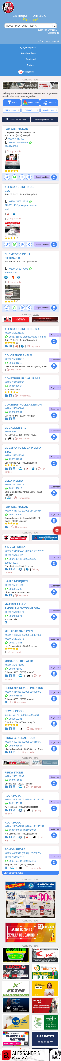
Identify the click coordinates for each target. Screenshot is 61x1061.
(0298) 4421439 (13, 742)
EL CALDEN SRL (15, 427)
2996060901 (15, 412)
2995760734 (16, 861)
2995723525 (29, 559)
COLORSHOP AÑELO (18, 355)
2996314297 (15, 780)
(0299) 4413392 (16, 138)
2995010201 (15, 719)
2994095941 (15, 695)
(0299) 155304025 (31, 635)
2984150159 (15, 803)
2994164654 (11, 146)
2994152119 (29, 861)
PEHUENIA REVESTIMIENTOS (24, 688)
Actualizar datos (28, 53)
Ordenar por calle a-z (44, 119)
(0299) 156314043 (14, 639)
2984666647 (15, 745)
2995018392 (15, 589)
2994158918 (15, 488)
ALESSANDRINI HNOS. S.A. (22, 329)
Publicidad (53, 33)
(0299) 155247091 (18, 268)
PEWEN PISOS (14, 711)
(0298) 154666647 (31, 742)
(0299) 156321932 (18, 201)
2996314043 (15, 642)
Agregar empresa (28, 47)
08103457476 (12, 715)
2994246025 (11, 563)
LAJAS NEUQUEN (16, 581)
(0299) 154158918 (14, 484)
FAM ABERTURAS (16, 129)
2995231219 (15, 363)
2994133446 (16, 559)
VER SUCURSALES (13, 873)
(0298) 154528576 (15, 799)
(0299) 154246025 (14, 555)
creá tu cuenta (43, 41)
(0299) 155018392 (14, 585)
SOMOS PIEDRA (15, 849)
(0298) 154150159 (34, 799)
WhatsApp (31, 110)
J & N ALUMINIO (15, 547)
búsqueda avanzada (47, 30)
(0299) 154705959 (15, 826)
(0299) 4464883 (13, 692)
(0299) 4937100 (13, 431)
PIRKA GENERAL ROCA (20, 738)
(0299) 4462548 (13, 853)
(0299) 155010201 (29, 715)
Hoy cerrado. (14, 151)
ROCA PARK (13, 795)
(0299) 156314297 (14, 776)
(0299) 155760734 (31, 853)
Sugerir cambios (42, 177)
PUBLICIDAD (30, 80)
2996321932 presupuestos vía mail (27, 336)
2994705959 (16, 830)
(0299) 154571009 (14, 665)
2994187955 (15, 386)
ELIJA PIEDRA (14, 480)
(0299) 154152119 (14, 857)
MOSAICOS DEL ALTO (19, 661)
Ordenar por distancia (16, 119)
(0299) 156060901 (14, 408)
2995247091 (11, 272)
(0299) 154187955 (14, 382)
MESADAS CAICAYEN (19, 631)
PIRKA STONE (14, 772)
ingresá (55, 41)
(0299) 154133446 (15, 551)
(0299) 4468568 (13, 635)
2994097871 (15, 616)
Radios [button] (31, 65)
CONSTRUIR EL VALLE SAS (23, 378)
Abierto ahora (12, 110)
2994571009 (15, 669)
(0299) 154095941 (31, 692)
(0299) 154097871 (14, 612)
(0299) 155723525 (34, 551)
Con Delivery (50, 110)
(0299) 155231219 (14, 359)
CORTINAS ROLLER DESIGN (23, 404)
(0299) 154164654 (18, 142)
